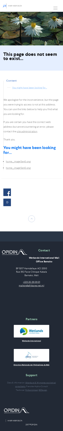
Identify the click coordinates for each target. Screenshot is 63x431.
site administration (27, 131)
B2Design (43, 390)
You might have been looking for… (29, 87)
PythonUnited (31, 390)
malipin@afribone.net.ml (31, 285)
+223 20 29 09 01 (31, 282)
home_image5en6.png (18, 161)
